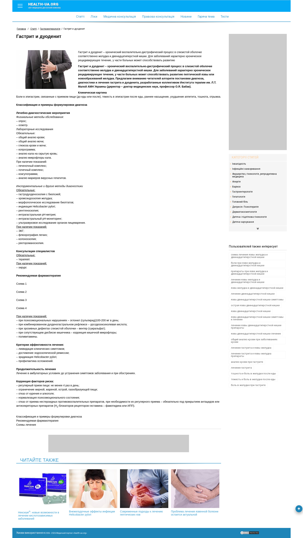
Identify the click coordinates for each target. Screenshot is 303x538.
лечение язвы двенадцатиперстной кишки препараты (256, 326)
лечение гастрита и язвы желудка (251, 347)
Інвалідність (239, 163)
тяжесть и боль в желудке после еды (253, 379)
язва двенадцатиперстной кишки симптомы (257, 299)
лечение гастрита (241, 367)
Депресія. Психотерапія (245, 206)
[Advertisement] (258, 92)
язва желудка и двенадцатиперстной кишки (257, 287)
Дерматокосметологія (244, 212)
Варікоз (236, 186)
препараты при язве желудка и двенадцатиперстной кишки (249, 272)
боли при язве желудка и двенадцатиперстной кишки (247, 264)
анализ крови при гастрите (247, 361)
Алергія (236, 181)
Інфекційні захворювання (246, 169)
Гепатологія (238, 196)
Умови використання (29, 532)
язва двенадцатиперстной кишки (251, 311)
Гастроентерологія (242, 191)
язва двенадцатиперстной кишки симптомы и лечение (257, 318)
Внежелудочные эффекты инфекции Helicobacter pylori (93, 492)
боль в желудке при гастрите (248, 385)
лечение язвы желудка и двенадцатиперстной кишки (247, 281)
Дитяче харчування (243, 222)
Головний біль (240, 201)
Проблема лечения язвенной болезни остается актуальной (195, 492)
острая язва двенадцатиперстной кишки (255, 305)
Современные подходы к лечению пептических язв (144, 492)
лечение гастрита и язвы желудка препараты (251, 355)
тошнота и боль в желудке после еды (253, 373)
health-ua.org (47, 5)
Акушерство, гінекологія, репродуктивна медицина (254, 175)
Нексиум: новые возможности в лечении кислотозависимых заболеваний (42, 494)
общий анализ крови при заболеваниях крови (254, 340)
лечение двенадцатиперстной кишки (253, 293)
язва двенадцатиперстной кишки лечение (256, 333)
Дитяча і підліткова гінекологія (249, 217)
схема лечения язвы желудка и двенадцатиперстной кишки (249, 256)
